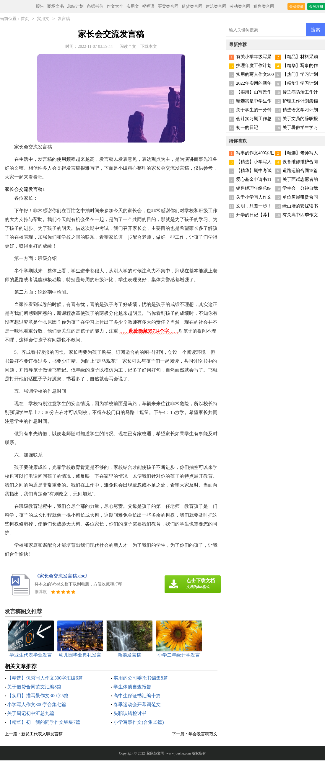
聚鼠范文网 (155, 754)
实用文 (132, 6)
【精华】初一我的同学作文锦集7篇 (43, 722)
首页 (25, 19)
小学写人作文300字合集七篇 (36, 705)
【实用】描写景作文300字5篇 (38, 696)
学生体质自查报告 (132, 687)
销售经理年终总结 (254, 188)
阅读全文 (128, 47)
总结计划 (75, 6)
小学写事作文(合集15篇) (138, 722)
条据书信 (95, 6)
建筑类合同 (216, 6)
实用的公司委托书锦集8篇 (140, 678)
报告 (40, 6)
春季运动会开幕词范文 (137, 705)
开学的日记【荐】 (254, 215)
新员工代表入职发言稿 (42, 734)
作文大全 (115, 6)
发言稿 (64, 19)
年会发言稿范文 (202, 734)
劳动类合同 (240, 6)
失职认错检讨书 (130, 713)
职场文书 (55, 6)
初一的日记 (247, 128)
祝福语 (148, 6)
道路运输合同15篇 (300, 171)
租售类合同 (264, 6)
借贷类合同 (192, 6)
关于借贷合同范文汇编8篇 (34, 687)
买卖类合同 (168, 6)
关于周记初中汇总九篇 (30, 713)
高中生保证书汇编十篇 (137, 696)
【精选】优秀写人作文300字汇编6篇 (45, 678)
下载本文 (148, 47)
